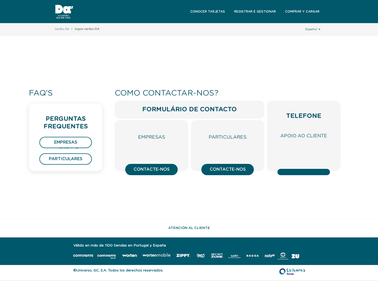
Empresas (65, 142)
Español (312, 29)
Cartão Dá (62, 29)
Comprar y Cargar (302, 11)
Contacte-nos (152, 169)
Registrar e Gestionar (255, 11)
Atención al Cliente (189, 228)
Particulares (65, 159)
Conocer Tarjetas (207, 11)
